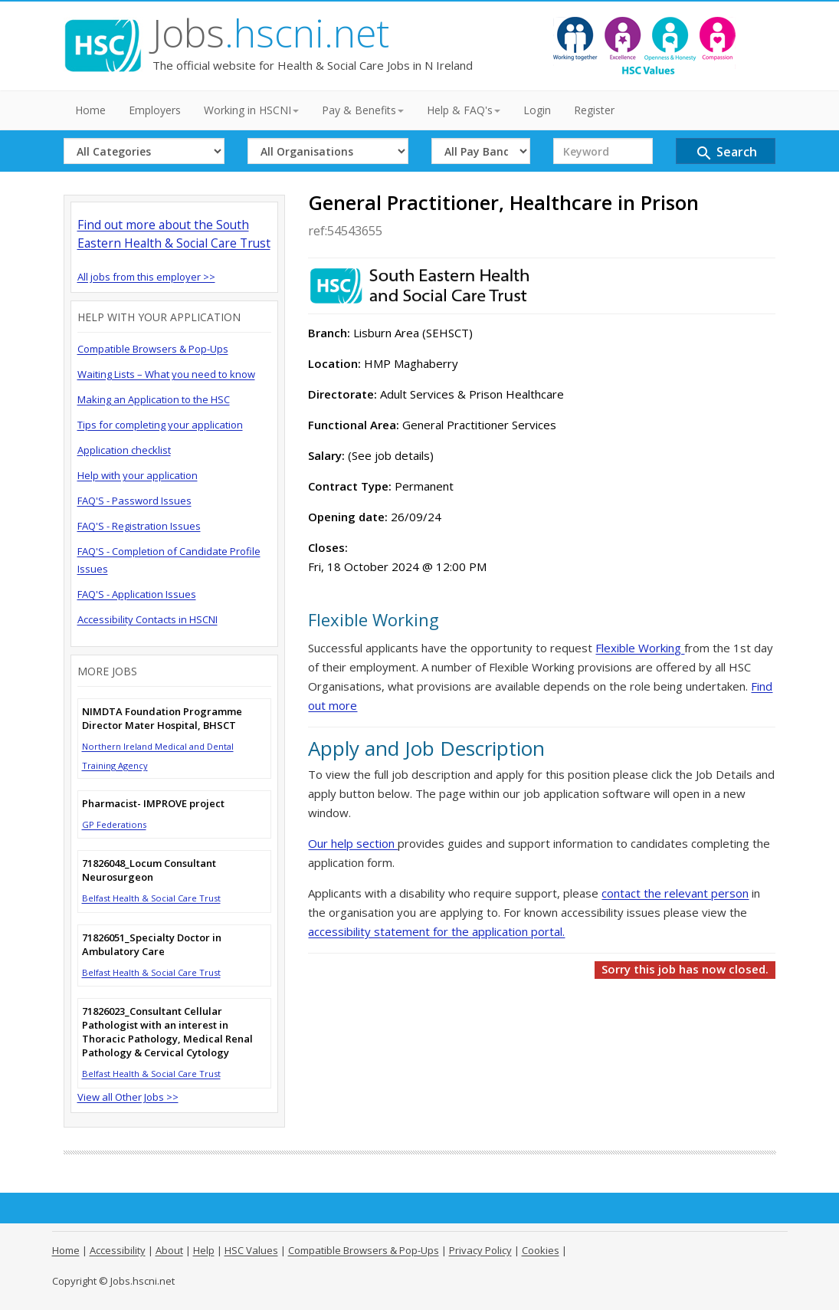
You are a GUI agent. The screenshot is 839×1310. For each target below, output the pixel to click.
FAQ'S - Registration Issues (139, 526)
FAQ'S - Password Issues (134, 500)
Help (204, 1250)
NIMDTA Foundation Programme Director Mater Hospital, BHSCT (162, 718)
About (169, 1250)
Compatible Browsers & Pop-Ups (152, 349)
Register (594, 110)
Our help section (353, 843)
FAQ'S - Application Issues (136, 594)
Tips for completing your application (160, 425)
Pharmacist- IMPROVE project (153, 803)
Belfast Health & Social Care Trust (151, 898)
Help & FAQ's (463, 110)
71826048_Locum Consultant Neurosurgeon (149, 870)
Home (90, 110)
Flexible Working (639, 647)
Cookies (540, 1250)
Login (537, 110)
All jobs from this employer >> (146, 277)
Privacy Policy (480, 1250)
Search (726, 153)
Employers (155, 110)
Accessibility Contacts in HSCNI (147, 619)
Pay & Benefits (363, 110)
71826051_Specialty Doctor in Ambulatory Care (151, 944)
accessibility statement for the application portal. (436, 931)
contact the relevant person (675, 893)
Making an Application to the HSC (153, 399)
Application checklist (124, 450)
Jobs (270, 33)
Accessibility (118, 1250)
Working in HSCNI (251, 110)
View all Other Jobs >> (128, 1097)
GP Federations (114, 824)
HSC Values (251, 1250)
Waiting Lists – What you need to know (166, 374)
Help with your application (137, 475)
